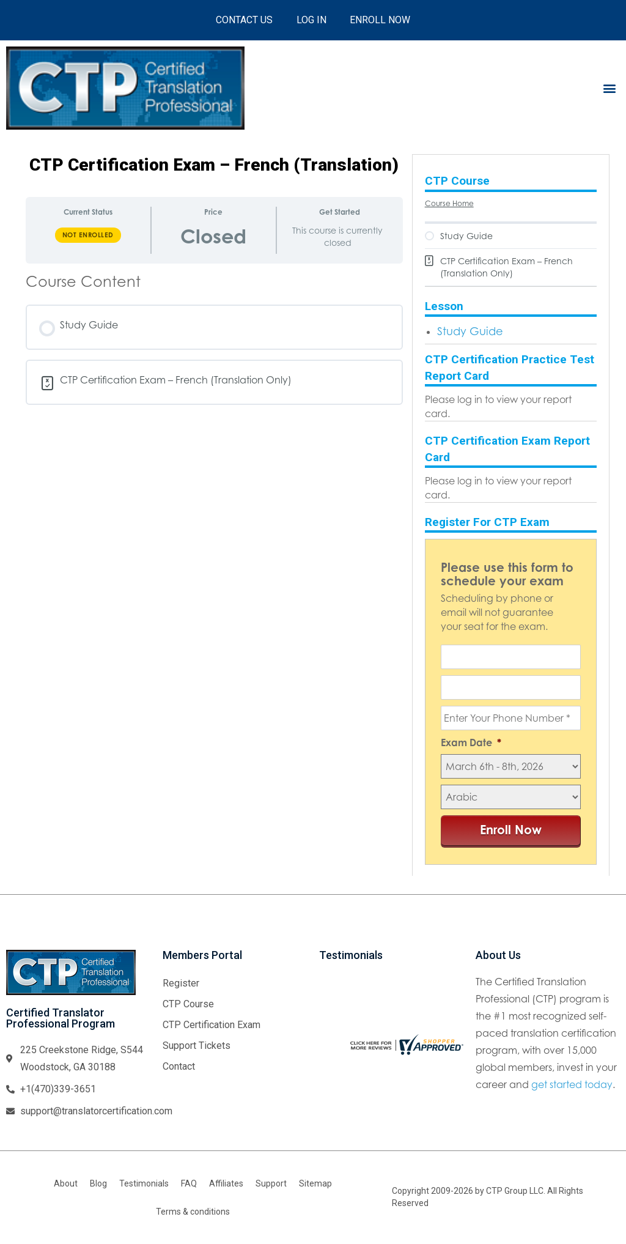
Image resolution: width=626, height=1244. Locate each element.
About (66, 1183)
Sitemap (315, 1183)
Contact (179, 1066)
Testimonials (144, 1183)
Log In (311, 20)
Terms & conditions (193, 1211)
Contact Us (243, 20)
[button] (610, 88)
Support (271, 1183)
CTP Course (188, 1004)
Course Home (449, 203)
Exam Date (471, 742)
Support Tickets (196, 1045)
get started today (572, 1084)
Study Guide (470, 331)
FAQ (189, 1183)
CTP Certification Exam (211, 1025)
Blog (98, 1183)
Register (181, 983)
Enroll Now (381, 20)
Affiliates (226, 1183)
